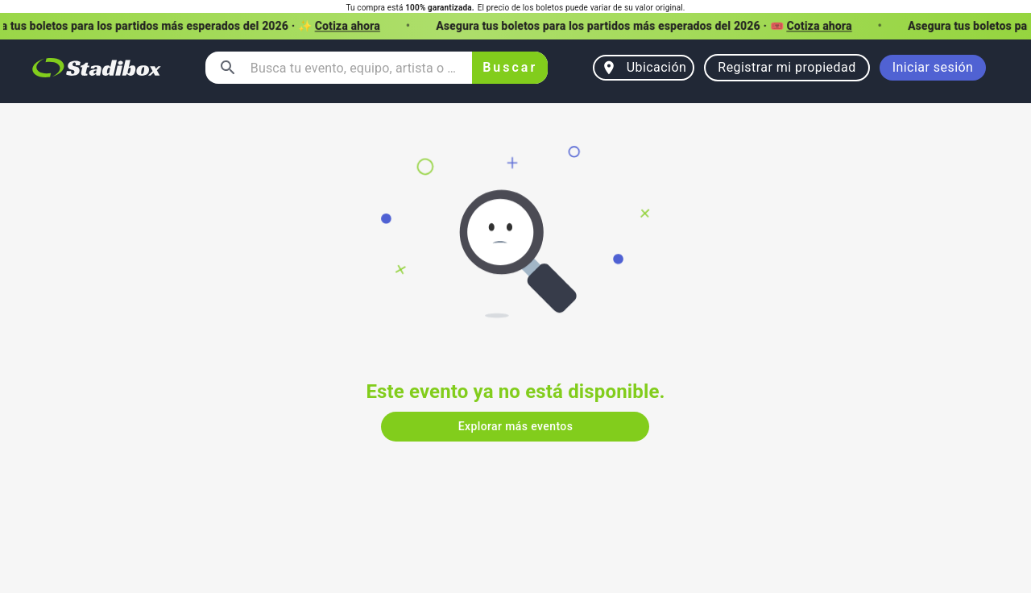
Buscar (510, 68)
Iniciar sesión (933, 68)
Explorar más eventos (515, 427)
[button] (515, 26)
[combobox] (355, 67)
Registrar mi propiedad (786, 68)
